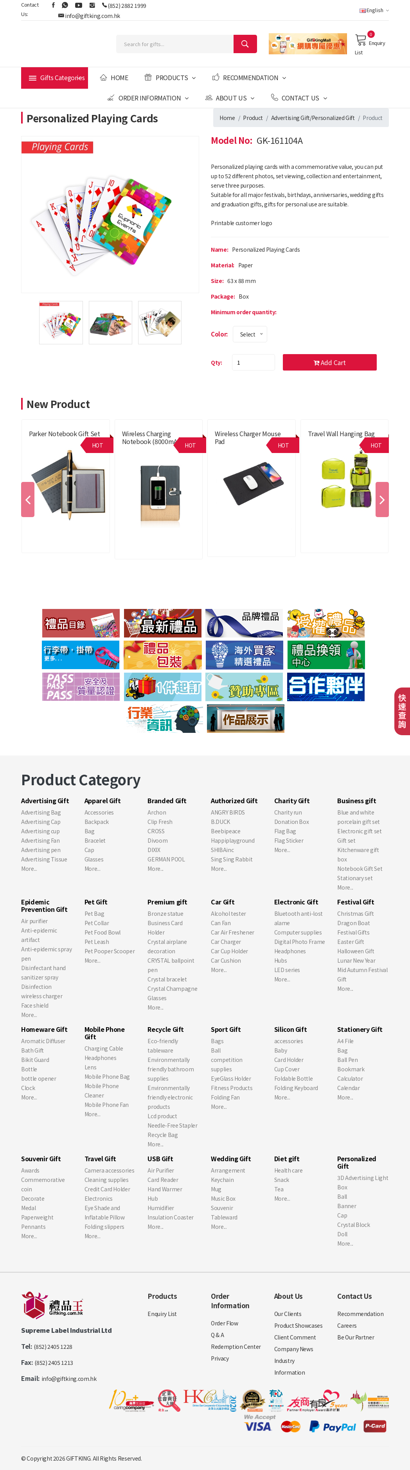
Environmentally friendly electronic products (169, 1097)
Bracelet (95, 840)
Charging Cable (104, 1048)
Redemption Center (236, 1346)
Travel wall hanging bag (341, 433)
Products (170, 77)
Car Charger (226, 941)
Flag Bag (285, 831)
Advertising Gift (290, 118)
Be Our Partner (355, 1337)
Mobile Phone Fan (107, 1104)
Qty (216, 362)
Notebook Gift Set (359, 868)
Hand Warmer (164, 1189)
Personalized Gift (333, 118)
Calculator (350, 1078)
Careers (347, 1325)
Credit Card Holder (107, 1189)
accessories (288, 1041)
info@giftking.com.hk (92, 16)
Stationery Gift (360, 1029)
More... (29, 868)
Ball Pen (347, 1060)
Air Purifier (160, 1170)
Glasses (94, 859)
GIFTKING (78, 1458)
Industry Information (289, 1366)
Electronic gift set (359, 831)
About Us (230, 97)
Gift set (346, 840)
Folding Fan (225, 1097)
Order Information (148, 97)
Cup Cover (287, 1069)
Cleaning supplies (107, 1180)
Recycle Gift (165, 1029)
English (374, 10)
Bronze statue (165, 913)
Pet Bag (94, 913)
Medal (28, 1208)
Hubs (280, 960)
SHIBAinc (222, 850)
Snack (281, 1180)
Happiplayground (233, 840)
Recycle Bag (162, 1135)
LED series (287, 970)
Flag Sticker (289, 840)
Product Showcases (298, 1325)
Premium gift (167, 901)
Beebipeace (226, 831)
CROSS (155, 831)
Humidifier (160, 1208)
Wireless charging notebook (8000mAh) (152, 437)
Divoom (157, 840)
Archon (156, 812)
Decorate (32, 1198)
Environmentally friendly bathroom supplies (170, 1069)
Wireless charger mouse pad (248, 437)
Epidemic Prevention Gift (44, 905)
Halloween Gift (355, 951)
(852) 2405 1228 (53, 1346)
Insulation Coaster (170, 1217)
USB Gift (160, 1158)
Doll (342, 1234)
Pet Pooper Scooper (110, 951)
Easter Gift (350, 941)
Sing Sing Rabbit (231, 859)
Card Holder (289, 1060)
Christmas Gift (355, 913)
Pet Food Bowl (102, 932)
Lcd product (162, 1116)
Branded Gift (167, 800)
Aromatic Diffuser (43, 1041)
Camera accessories (110, 1170)
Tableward (224, 1217)
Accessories (99, 812)
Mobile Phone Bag (107, 1076)
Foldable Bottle (293, 1078)
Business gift (356, 800)
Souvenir (222, 1208)
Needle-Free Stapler (172, 1125)
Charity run (288, 812)
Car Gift (222, 901)
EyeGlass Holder (231, 1078)
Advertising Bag (41, 812)
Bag (90, 831)
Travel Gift (100, 1158)
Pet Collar (97, 923)
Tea (279, 1189)
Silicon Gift (290, 1029)
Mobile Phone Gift (105, 1032)
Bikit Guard (35, 1060)
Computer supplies (298, 932)
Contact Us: (30, 9)
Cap (89, 850)
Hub (152, 1198)
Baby (280, 1050)
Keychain (222, 1180)
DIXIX (153, 850)
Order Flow (224, 1323)
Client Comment (295, 1337)
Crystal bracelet (167, 979)
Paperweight (37, 1217)
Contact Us (299, 97)
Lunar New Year (356, 960)
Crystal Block (353, 1224)
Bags (217, 1041)
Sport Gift (226, 1029)
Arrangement (228, 1170)
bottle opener (38, 1078)
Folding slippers (104, 1226)
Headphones (290, 951)
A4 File (345, 1041)
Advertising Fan (40, 840)
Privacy (220, 1358)
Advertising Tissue (44, 859)
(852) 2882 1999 (127, 5)
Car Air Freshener (232, 932)
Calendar (348, 1088)
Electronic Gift (296, 901)
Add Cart (329, 362)
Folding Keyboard (296, 1088)
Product (253, 118)
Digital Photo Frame (299, 941)
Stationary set (354, 878)
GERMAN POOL (166, 859)
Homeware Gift (44, 1029)
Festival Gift (355, 901)
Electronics (99, 1198)
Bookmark (350, 1069)
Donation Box (291, 821)
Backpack (97, 821)
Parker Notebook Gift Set (64, 433)
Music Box (223, 1198)
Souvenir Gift (41, 1158)
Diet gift (287, 1158)
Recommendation (249, 77)
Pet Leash (97, 941)
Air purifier (34, 921)
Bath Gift (32, 1050)
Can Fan (221, 923)
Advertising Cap (41, 821)
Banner (346, 1206)
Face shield (34, 1005)
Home (114, 77)
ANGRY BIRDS (228, 812)
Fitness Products (231, 1088)
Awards (30, 1170)
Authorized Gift (234, 800)
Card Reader (162, 1180)
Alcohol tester (228, 913)
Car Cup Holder (229, 951)
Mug (216, 1189)
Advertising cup (40, 831)
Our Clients (288, 1314)
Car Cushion (226, 960)
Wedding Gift (231, 1158)
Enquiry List (370, 44)
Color (218, 334)
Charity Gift (292, 800)
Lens (91, 1067)
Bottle (29, 1069)
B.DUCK (220, 821)
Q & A (217, 1335)
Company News (293, 1349)
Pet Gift (96, 901)
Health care (288, 1170)
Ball (216, 1050)
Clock (28, 1088)
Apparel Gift (103, 800)
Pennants (33, 1226)
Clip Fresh (160, 821)
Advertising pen (41, 850)
